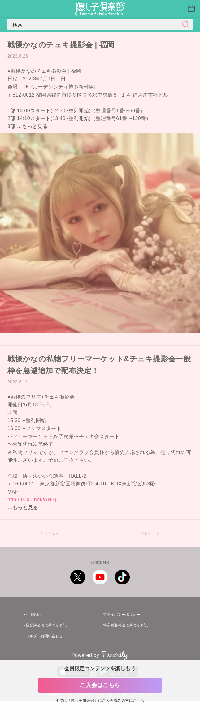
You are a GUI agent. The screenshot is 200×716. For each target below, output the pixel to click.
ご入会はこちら (100, 685)
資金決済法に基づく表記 (46, 625)
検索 (17, 24)
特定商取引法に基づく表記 (125, 625)
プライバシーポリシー (121, 614)
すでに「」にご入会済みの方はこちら (99, 701)
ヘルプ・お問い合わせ (44, 636)
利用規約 (33, 614)
